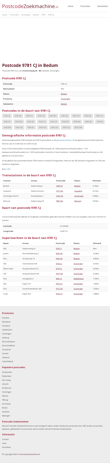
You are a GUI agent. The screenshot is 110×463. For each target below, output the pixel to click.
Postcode (30, 5)
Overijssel (6, 349)
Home (70, 6)
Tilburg (5, 400)
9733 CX (59, 283)
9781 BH (53, 116)
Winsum (77, 201)
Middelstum (79, 278)
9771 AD (59, 191)
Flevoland (6, 321)
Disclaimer (6, 447)
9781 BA (77, 121)
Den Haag (6, 380)
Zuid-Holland (7, 361)
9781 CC (29, 116)
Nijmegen (6, 415)
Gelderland (7, 329)
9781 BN (7, 127)
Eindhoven (6, 388)
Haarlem (5, 411)
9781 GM (78, 127)
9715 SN (59, 288)
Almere (5, 396)
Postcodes (85, 6)
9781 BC (31, 127)
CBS (8, 169)
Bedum (64, 94)
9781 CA (42, 121)
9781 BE (18, 116)
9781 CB (64, 116)
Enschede (6, 403)
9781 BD (88, 121)
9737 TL (59, 268)
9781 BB (87, 116)
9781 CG (99, 116)
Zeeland (5, 357)
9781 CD (41, 116)
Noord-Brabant (8, 341)
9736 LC (59, 263)
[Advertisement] (55, 39)
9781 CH (76, 116)
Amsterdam (7, 372)
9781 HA (59, 258)
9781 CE (7, 121)
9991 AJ (59, 278)
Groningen (65, 99)
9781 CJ (7, 116)
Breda (4, 407)
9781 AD (59, 253)
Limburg (5, 337)
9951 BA (59, 201)
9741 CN (59, 196)
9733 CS (59, 294)
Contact (5, 439)
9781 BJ (100, 121)
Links (4, 443)
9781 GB (19, 127)
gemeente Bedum (64, 140)
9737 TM (59, 273)
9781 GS (66, 127)
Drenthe (5, 318)
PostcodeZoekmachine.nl (29, 454)
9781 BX (30, 121)
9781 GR (42, 127)
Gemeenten (102, 6)
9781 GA (54, 127)
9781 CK (53, 121)
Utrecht (5, 353)
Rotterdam (6, 376)
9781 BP (65, 121)
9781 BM (18, 121)
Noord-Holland (8, 345)
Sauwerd (78, 191)
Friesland (6, 325)
